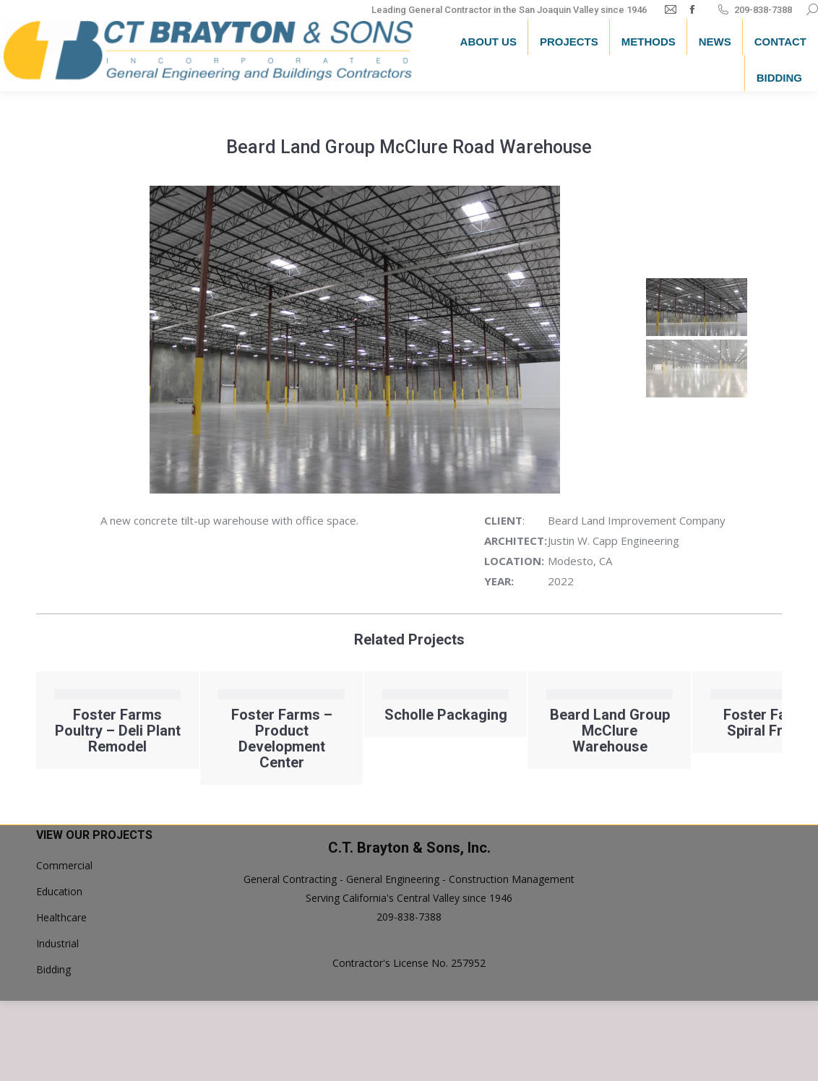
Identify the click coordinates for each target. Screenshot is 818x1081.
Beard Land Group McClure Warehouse (610, 730)
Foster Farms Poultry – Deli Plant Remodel (118, 730)
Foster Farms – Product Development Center (281, 738)
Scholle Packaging (445, 714)
